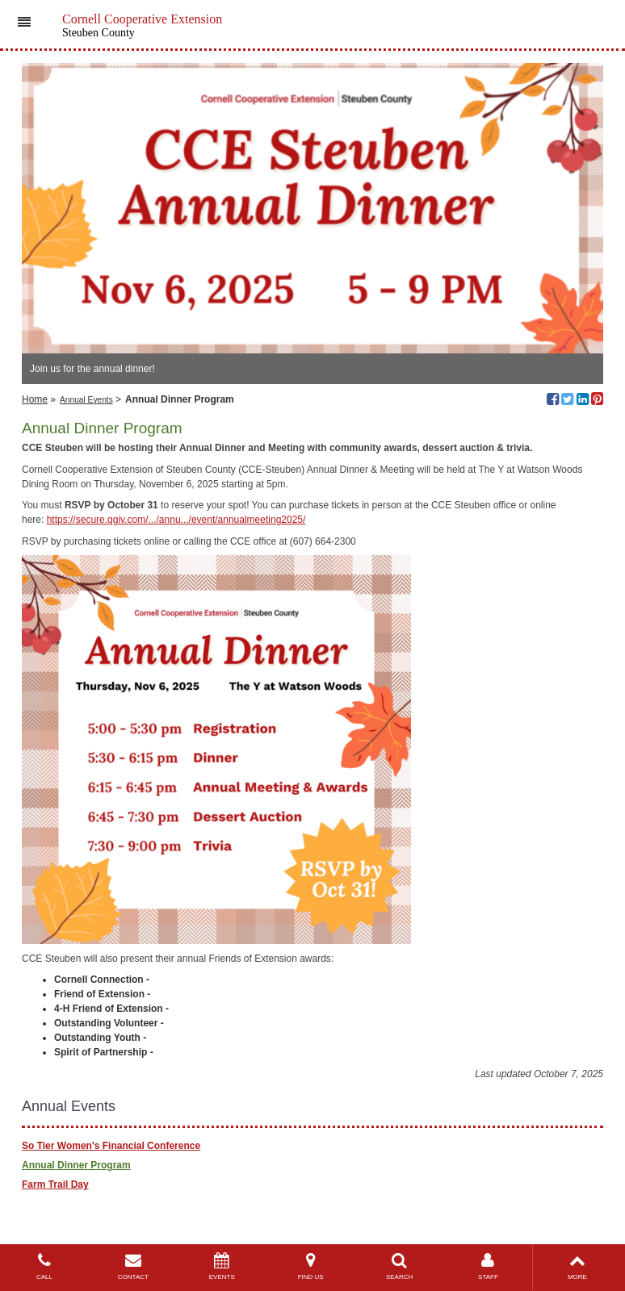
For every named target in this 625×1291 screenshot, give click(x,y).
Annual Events (86, 399)
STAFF (488, 1266)
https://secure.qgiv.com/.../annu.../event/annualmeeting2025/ (176, 519)
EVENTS (222, 1266)
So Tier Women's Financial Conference (111, 1145)
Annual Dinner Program (76, 1165)
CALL (44, 1266)
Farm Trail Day (55, 1184)
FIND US (311, 1266)
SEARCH (399, 1266)
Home (35, 399)
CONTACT (133, 1266)
